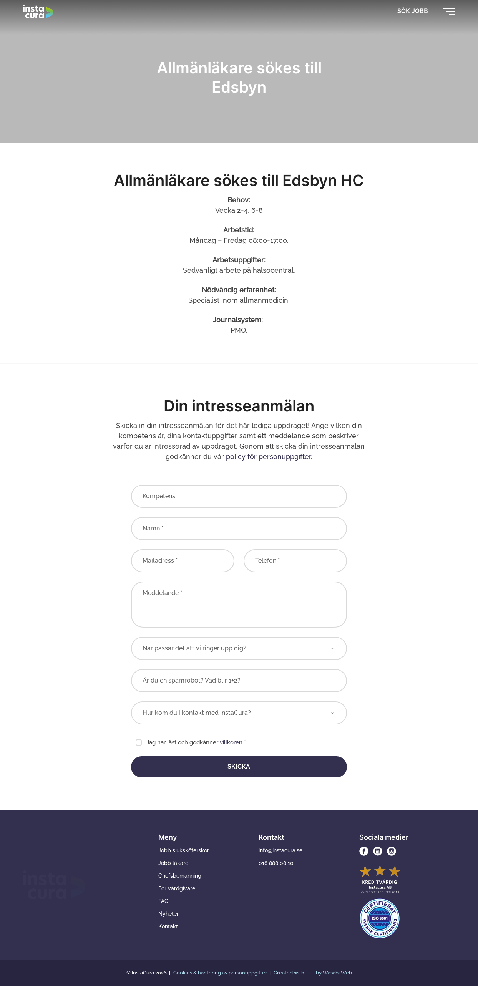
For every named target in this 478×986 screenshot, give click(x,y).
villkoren (231, 742)
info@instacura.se (280, 850)
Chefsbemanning (179, 876)
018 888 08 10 (276, 863)
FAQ (163, 901)
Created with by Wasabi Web (313, 973)
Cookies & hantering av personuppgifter (220, 973)
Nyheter (168, 914)
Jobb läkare (173, 863)
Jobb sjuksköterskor (183, 850)
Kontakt (168, 926)
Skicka (238, 766)
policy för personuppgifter (268, 456)
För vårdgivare (176, 888)
